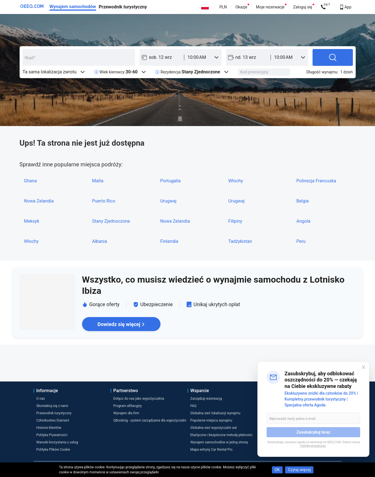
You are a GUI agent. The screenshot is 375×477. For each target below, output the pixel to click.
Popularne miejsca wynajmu (211, 420)
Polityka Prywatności (51, 435)
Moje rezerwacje (270, 7)
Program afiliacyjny (127, 406)
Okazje (241, 7)
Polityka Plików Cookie (53, 450)
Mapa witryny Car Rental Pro (211, 450)
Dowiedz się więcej (121, 324)
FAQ (193, 406)
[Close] (363, 367)
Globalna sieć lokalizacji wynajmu (215, 413)
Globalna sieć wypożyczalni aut (213, 428)
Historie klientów (48, 428)
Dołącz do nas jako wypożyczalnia (138, 399)
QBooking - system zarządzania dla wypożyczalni (149, 420)
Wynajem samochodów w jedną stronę (219, 442)
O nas (40, 399)
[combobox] (78, 57)
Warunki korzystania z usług (57, 442)
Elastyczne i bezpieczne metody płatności (221, 435)
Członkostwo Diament (52, 420)
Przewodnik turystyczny (123, 7)
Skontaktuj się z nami (52, 406)
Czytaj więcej (299, 469)
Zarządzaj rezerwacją (206, 399)
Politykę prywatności (313, 445)
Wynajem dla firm (126, 413)
